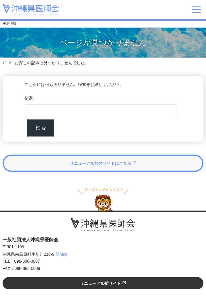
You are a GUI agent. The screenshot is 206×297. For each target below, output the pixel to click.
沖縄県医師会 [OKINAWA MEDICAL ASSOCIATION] (31, 9)
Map (61, 254)
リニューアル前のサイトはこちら (103, 163)
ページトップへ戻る (103, 199)
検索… (30, 98)
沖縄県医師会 (103, 224)
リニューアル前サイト (103, 283)
